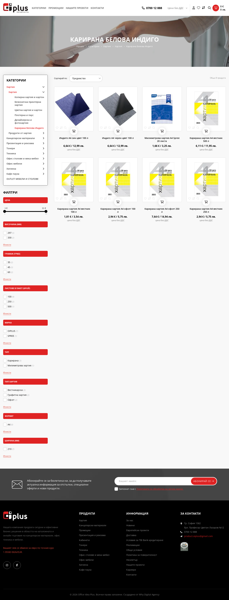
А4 (10, 424)
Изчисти (7, 244)
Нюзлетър (132, 559)
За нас (129, 520)
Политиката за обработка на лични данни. (159, 488)
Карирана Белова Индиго (139, 46)
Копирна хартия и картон (29, 97)
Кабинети (84, 540)
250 (11, 301)
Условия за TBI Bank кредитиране (144, 540)
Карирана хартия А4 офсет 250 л (162, 210)
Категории (39, 8)
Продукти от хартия (20, 133)
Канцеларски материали (21, 138)
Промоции (56, 8)
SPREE (12, 336)
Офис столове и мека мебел (23, 158)
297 (11, 232)
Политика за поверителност (141, 554)
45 (10, 267)
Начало (80, 46)
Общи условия (134, 549)
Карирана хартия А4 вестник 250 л (206, 210)
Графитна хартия (18, 395)
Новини (130, 525)
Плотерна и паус (24, 115)
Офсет (12, 399)
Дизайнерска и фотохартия (23, 121)
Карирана (14, 360)
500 (11, 306)
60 (10, 272)
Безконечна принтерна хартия (28, 103)
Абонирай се (203, 481)
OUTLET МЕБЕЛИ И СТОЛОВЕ (22, 178)
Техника (11, 153)
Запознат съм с (151, 489)
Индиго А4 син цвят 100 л (73, 138)
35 (10, 262)
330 (11, 237)
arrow (42, 86)
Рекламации (133, 545)
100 (11, 296)
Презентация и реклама (20, 143)
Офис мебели (14, 163)
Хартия (107, 46)
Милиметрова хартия (21, 365)
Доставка (131, 535)
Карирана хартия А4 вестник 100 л (73, 210)
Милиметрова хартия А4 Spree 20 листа (162, 139)
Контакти (97, 8)
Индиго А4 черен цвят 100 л (118, 138)
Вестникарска (16, 390)
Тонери (11, 148)
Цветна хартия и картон (28, 110)
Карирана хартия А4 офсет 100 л (118, 210)
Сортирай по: (60, 78)
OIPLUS (13, 331)
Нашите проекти (77, 8)
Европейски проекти (137, 530)
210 (11, 449)
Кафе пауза (13, 173)
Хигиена (11, 168)
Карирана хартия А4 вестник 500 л (206, 139)
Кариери (131, 569)
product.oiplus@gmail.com (198, 536)
